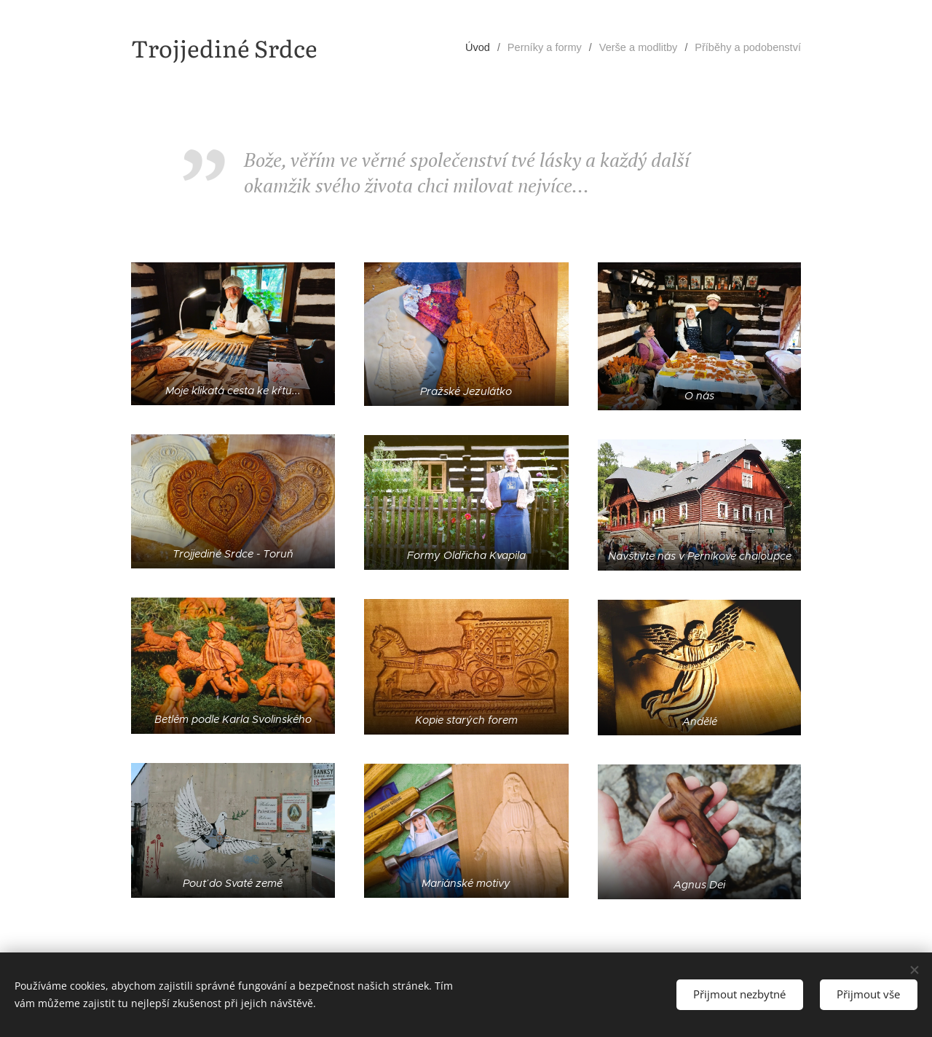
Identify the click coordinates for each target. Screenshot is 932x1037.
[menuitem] (491, 47)
